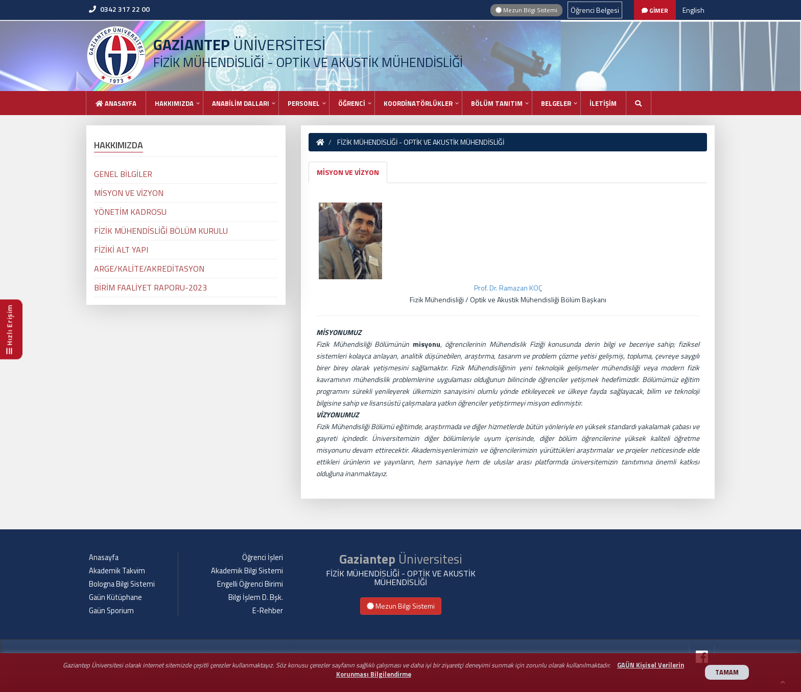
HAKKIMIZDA (174, 103)
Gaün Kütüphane (115, 597)
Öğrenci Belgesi (595, 10)
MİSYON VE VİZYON (348, 172)
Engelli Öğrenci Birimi (250, 584)
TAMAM (727, 672)
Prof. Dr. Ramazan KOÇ (508, 287)
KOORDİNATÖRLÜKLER (418, 103)
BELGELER (556, 103)
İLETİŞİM (603, 103)
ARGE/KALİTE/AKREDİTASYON (149, 268)
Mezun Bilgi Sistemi (526, 10)
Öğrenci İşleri (262, 557)
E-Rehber (267, 610)
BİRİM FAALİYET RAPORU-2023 (150, 287)
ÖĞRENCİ (351, 103)
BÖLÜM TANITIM (497, 103)
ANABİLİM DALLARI (240, 103)
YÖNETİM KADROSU (130, 212)
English (693, 10)
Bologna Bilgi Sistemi (122, 584)
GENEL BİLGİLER (123, 174)
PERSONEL (304, 103)
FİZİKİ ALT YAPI (121, 249)
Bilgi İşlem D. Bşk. (255, 597)
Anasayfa (116, 103)
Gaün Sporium (111, 610)
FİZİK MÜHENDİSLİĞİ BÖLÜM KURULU (161, 231)
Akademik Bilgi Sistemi (247, 570)
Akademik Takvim (117, 570)
